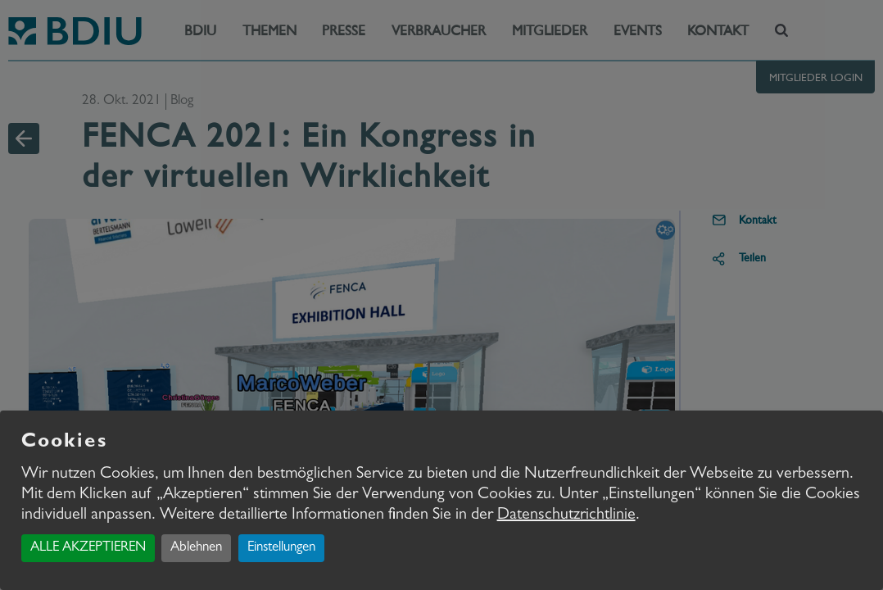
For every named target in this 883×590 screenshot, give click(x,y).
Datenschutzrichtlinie (566, 515)
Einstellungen (281, 548)
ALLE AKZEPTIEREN (88, 548)
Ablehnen (196, 548)
